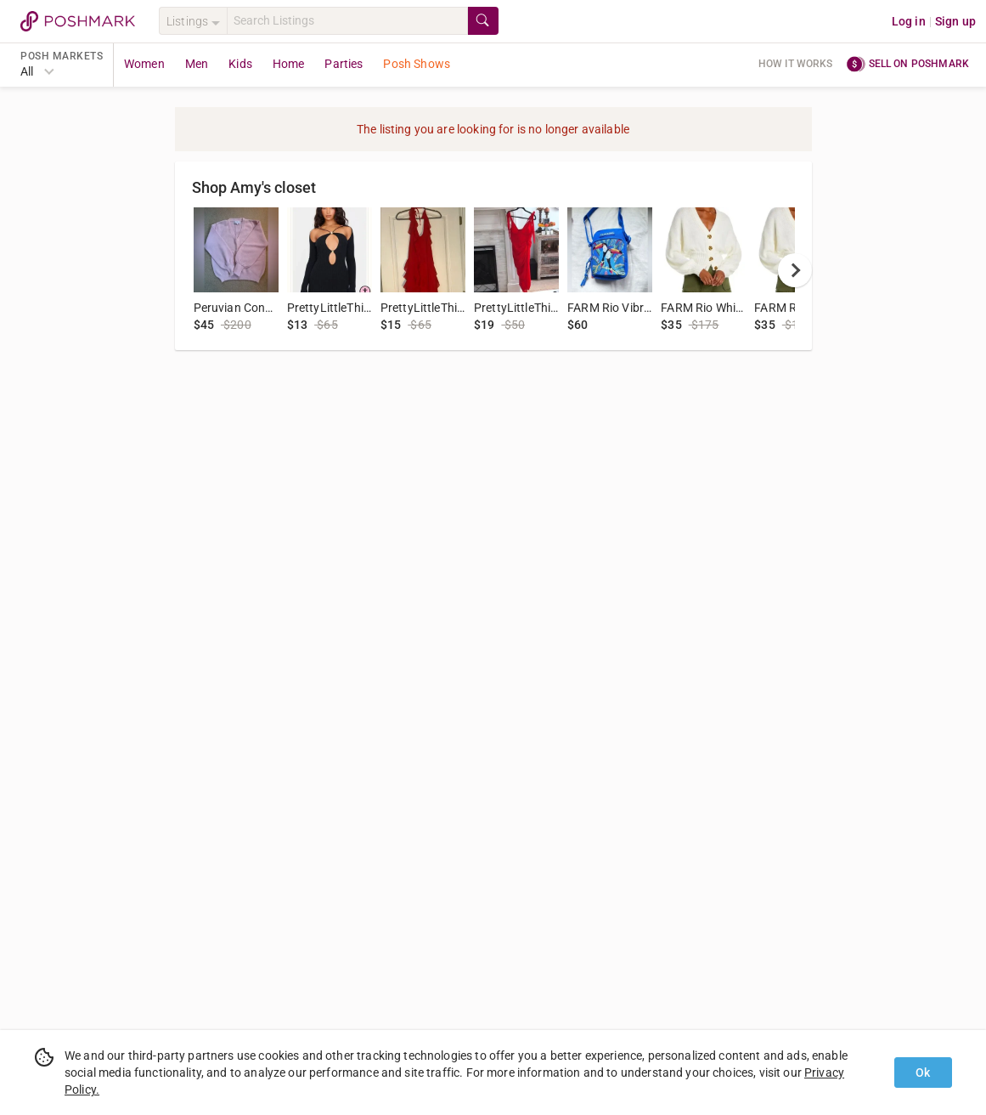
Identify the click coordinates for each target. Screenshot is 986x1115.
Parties (343, 64)
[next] (795, 270)
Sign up (955, 21)
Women (144, 64)
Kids (240, 64)
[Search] (347, 21)
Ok (923, 1072)
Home (289, 64)
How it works (795, 64)
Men (196, 64)
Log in (909, 21)
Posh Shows (416, 64)
